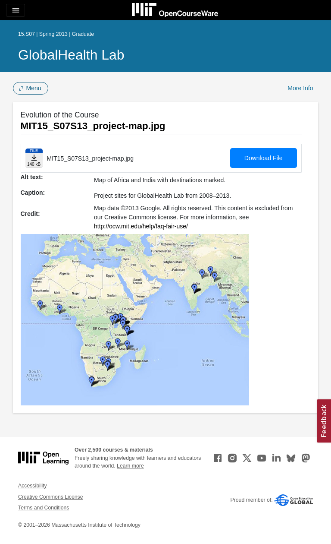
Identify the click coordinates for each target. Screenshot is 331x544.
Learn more (130, 466)
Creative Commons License (50, 497)
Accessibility (32, 486)
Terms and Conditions (43, 508)
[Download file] (34, 158)
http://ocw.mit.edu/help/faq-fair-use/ (141, 226)
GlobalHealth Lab (71, 55)
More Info (300, 88)
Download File (263, 158)
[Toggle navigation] (15, 10)
